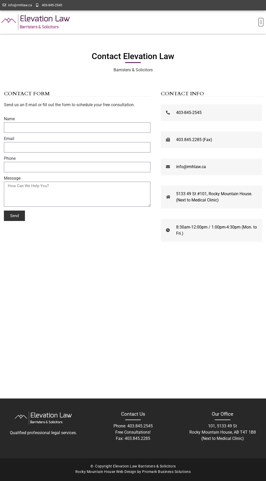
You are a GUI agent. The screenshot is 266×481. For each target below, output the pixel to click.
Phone (10, 158)
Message (12, 178)
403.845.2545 (140, 425)
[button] (260, 22)
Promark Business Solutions (166, 472)
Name (9, 119)
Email (9, 139)
